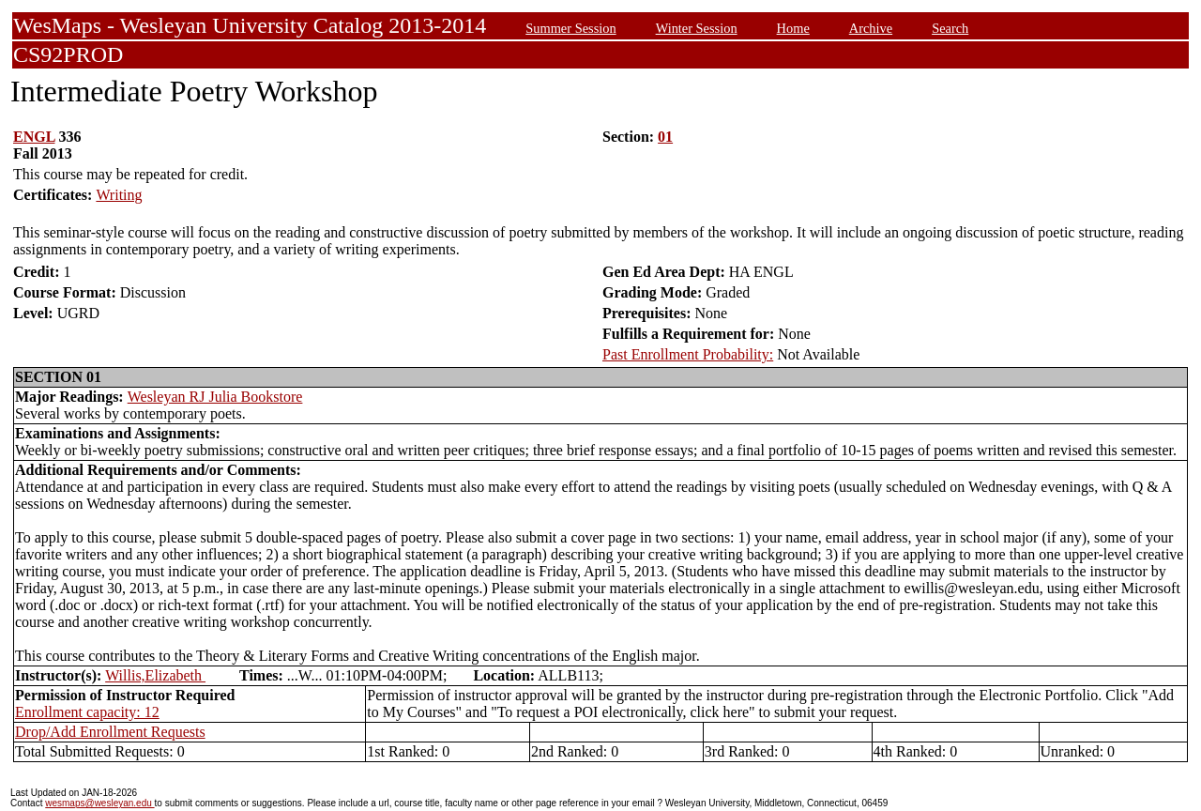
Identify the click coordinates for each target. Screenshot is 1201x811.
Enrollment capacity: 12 (87, 712)
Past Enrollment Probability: (687, 354)
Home (793, 28)
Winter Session (696, 28)
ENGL (33, 137)
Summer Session (570, 28)
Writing (119, 195)
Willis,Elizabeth (155, 675)
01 (665, 137)
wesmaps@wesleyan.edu (99, 803)
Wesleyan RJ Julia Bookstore (215, 397)
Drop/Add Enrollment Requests (110, 732)
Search (950, 28)
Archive (870, 28)
